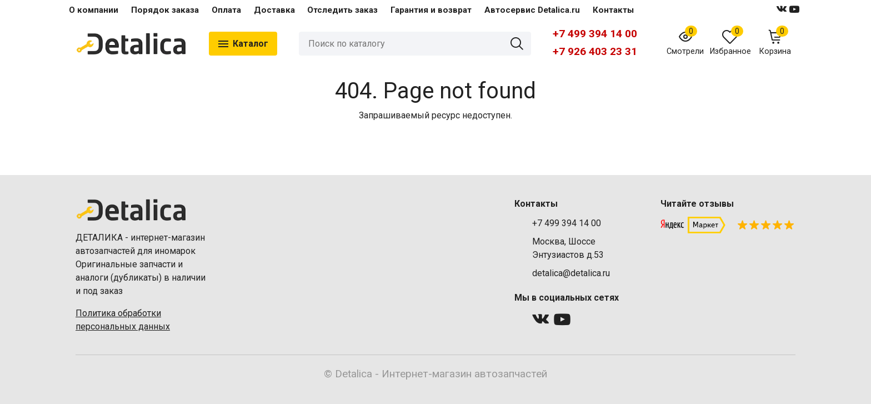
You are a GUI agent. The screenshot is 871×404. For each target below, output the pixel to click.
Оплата (226, 10)
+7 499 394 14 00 (595, 33)
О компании (93, 10)
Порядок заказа (165, 10)
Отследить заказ (342, 10)
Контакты (613, 10)
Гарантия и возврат (431, 10)
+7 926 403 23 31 (595, 51)
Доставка (274, 10)
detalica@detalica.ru (571, 273)
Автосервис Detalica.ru (532, 10)
